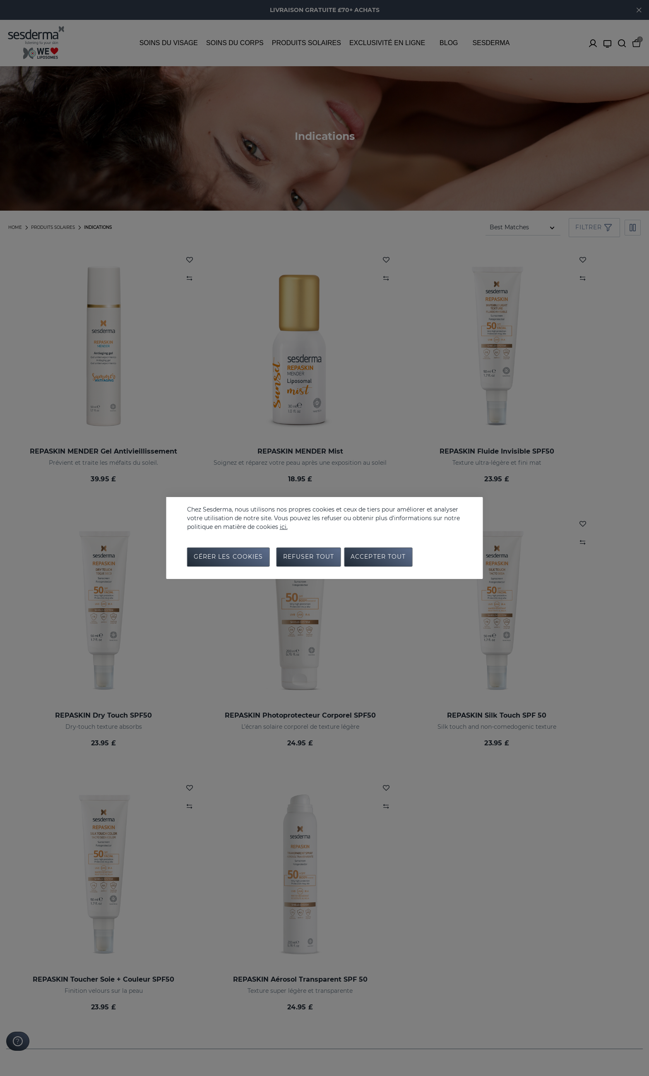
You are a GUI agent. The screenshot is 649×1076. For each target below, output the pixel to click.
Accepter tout (378, 557)
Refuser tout (308, 557)
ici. (284, 526)
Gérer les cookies (228, 557)
